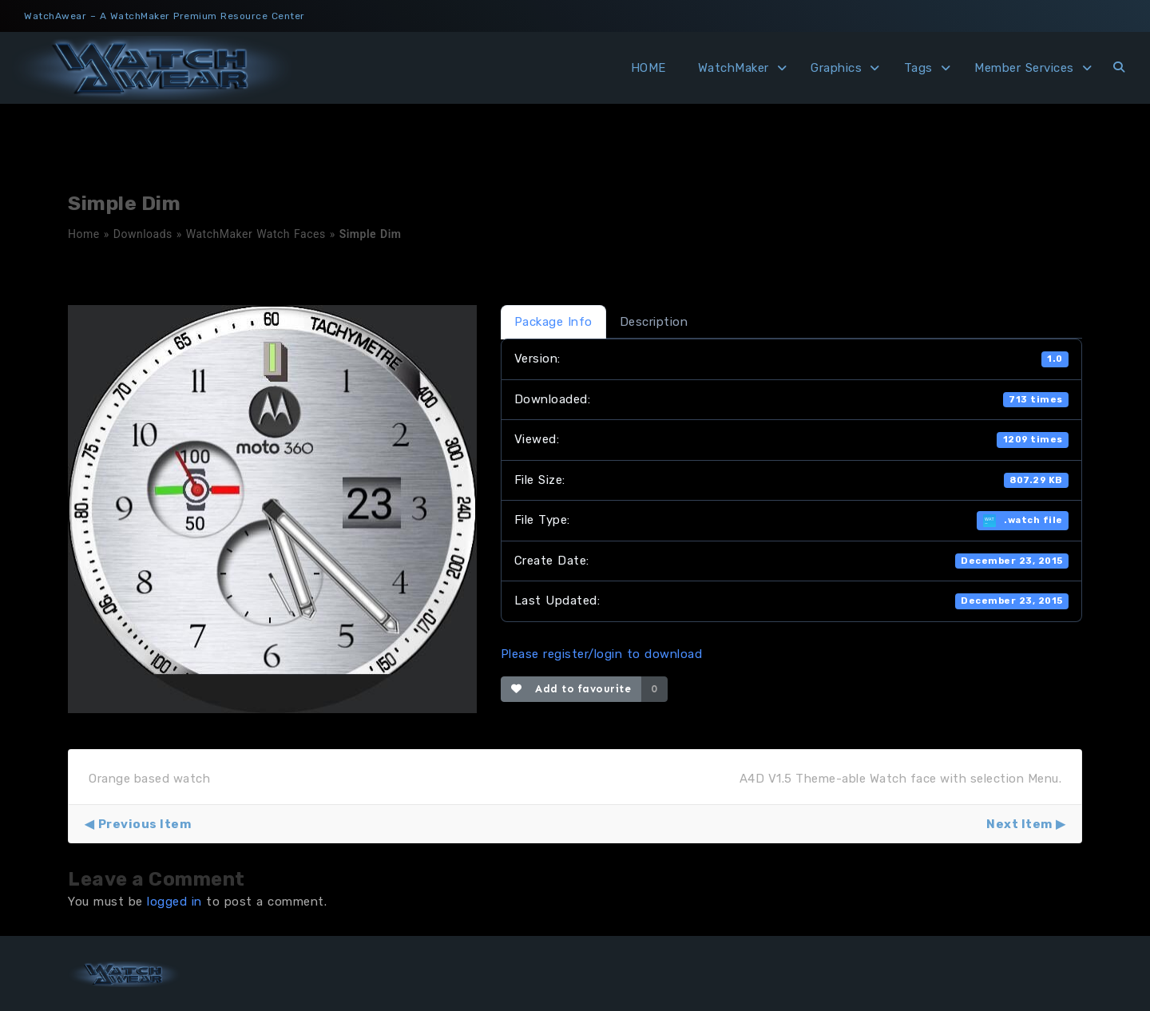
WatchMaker (733, 68)
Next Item (1019, 824)
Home (84, 234)
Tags (918, 68)
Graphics (836, 68)
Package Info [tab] (553, 322)
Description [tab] (654, 322)
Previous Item (145, 824)
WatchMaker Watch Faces (256, 234)
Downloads (142, 234)
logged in (174, 901)
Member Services (1024, 68)
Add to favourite (571, 689)
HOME (648, 68)
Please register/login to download (602, 654)
